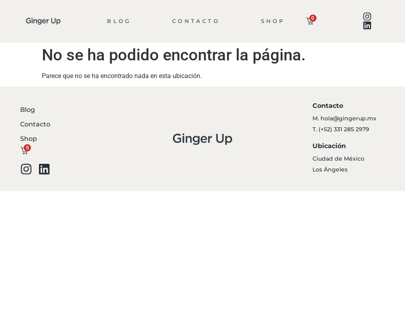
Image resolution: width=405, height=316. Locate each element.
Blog (119, 21)
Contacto (196, 21)
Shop (273, 21)
